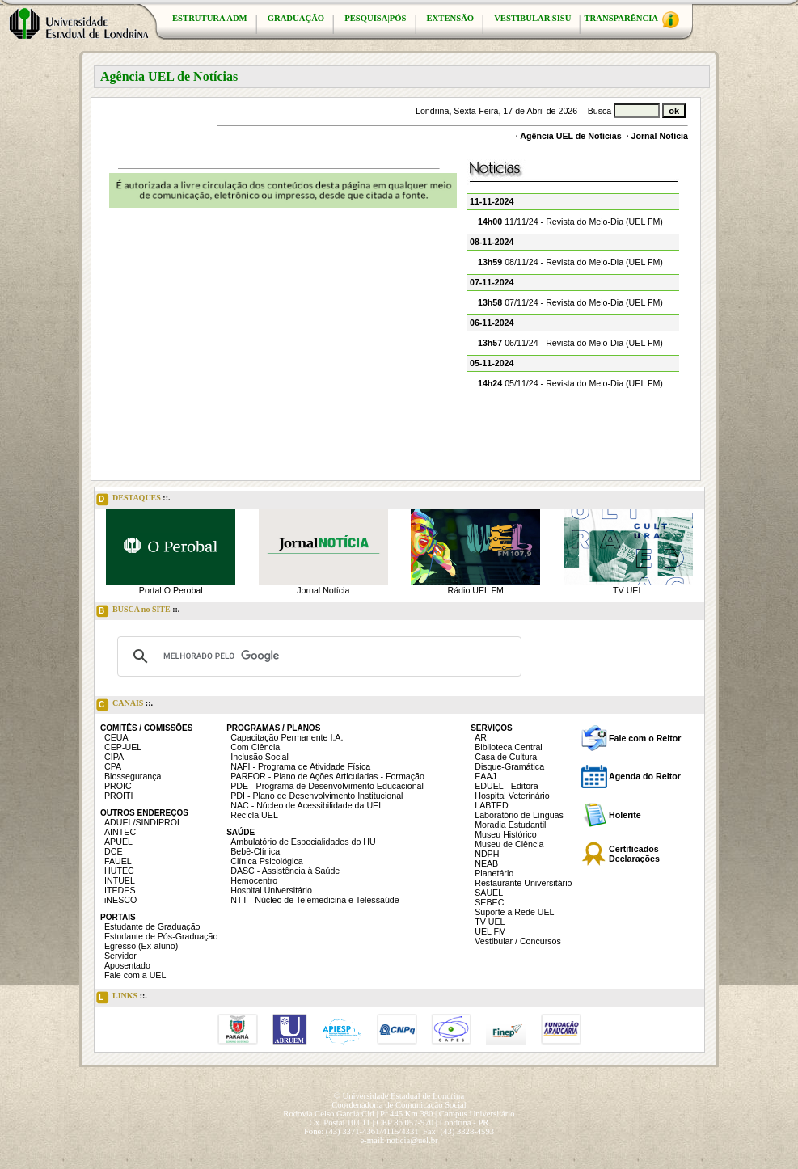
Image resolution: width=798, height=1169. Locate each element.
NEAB (486, 863)
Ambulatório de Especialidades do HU (302, 841)
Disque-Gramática (509, 766)
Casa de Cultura (506, 757)
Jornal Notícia (659, 136)
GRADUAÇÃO (296, 18)
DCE (113, 851)
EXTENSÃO (451, 18)
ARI (482, 737)
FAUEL (118, 861)
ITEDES (120, 890)
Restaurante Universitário (523, 883)
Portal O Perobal (171, 590)
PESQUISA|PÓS (375, 18)
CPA (112, 766)
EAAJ (485, 776)
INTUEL (119, 880)
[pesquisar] (317, 656)
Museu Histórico (505, 834)
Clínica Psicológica (266, 861)
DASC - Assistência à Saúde (285, 871)
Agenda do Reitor (645, 776)
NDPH (487, 854)
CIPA (114, 757)
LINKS (121, 997)
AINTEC (120, 832)
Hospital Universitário (271, 890)
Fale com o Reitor (645, 738)
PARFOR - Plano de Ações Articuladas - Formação (327, 776)
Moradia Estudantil (510, 824)
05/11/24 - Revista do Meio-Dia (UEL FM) (570, 383)
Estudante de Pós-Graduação (160, 936)
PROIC (118, 786)
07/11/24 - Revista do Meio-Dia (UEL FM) (570, 302)
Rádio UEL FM (476, 590)
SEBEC (489, 902)
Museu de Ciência (509, 844)
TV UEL (628, 590)
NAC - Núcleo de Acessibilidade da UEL (306, 805)
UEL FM (490, 931)
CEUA (116, 737)
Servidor (120, 955)
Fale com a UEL (135, 975)
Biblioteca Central (509, 747)
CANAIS (124, 704)
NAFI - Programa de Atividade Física (300, 766)
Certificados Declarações (634, 853)
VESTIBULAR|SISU (532, 18)
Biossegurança (133, 776)
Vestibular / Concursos (518, 941)
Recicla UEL (254, 815)
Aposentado (127, 965)
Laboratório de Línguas (519, 815)
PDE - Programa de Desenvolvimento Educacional (327, 786)
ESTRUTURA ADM (209, 18)
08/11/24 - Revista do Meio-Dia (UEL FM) (570, 262)
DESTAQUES (133, 499)
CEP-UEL (122, 747)
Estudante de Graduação (152, 926)
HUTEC (119, 871)
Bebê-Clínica (255, 851)
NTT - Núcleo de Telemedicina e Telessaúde (314, 900)
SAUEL (489, 892)
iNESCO (120, 900)
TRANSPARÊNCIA (631, 19)
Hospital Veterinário (512, 795)
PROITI (118, 795)
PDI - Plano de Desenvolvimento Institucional (316, 795)
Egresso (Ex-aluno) (141, 946)
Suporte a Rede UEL (514, 912)
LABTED (491, 805)
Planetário (494, 873)
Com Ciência (255, 747)
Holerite (625, 815)
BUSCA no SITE (137, 611)
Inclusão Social (259, 757)
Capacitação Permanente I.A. (286, 737)
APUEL (118, 841)
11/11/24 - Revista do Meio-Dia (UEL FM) (570, 221)
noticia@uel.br (411, 1140)
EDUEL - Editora (506, 786)
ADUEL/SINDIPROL (143, 822)
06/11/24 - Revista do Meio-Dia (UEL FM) (570, 343)
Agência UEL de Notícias (570, 136)
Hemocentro (253, 880)
